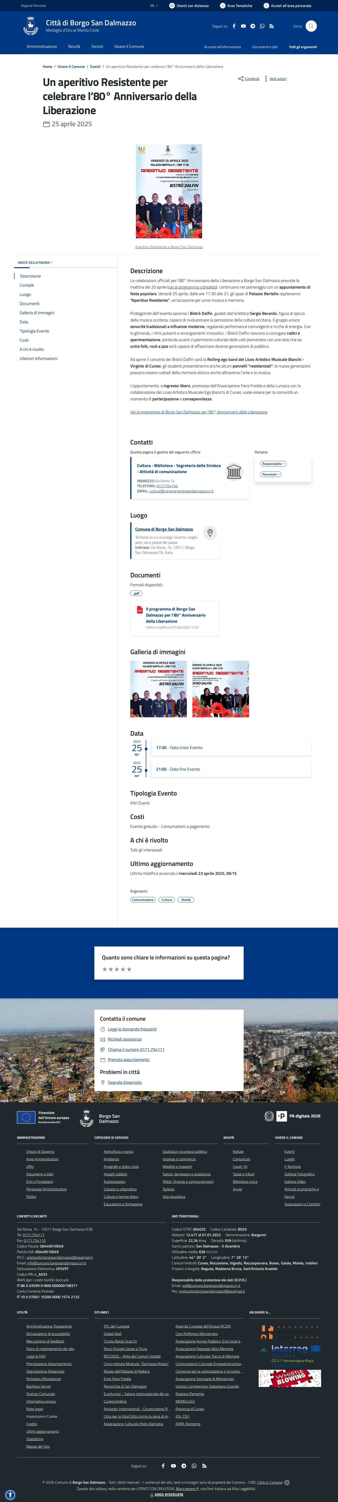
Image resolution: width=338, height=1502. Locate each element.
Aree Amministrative (42, 1159)
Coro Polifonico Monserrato (197, 1333)
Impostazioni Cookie (41, 1416)
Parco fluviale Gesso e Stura (125, 1348)
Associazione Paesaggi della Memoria (204, 1348)
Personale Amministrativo (46, 1189)
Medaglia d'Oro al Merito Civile (72, 30)
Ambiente (111, 1159)
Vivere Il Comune (71, 66)
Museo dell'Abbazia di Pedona (127, 1371)
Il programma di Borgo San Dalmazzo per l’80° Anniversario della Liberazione (176, 615)
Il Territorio (292, 1166)
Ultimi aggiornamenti (42, 1431)
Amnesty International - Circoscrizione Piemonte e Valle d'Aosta (154, 1409)
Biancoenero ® (187, 1488)
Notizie (238, 1151)
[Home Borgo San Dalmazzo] (78, 26)
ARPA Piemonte (188, 1424)
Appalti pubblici (115, 1174)
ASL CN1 (183, 1416)
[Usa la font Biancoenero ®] (189, 5)
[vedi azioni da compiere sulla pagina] (274, 78)
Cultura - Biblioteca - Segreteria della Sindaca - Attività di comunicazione (179, 468)
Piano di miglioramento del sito (50, 1348)
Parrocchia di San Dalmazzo (125, 1386)
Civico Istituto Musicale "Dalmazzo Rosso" (136, 1364)
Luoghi (289, 1159)
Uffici (30, 1166)
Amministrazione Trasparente (49, 1326)
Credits (31, 1424)
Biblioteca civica (245, 1181)
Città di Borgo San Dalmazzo (91, 23)
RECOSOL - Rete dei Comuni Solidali (132, 1356)
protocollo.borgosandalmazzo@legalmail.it (60, 1257)
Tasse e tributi (243, 1174)
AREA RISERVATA (166, 1494)
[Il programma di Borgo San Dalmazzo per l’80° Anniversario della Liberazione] (140, 610)
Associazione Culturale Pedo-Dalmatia (133, 1424)
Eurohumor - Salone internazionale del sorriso (139, 1394)
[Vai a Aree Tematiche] (236, 5)
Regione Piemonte (190, 1394)
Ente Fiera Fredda (117, 1379)
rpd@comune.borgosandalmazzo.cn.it (211, 1285)
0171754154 (167, 486)
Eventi (95, 66)
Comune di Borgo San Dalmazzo (164, 529)
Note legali (34, 1409)
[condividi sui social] (248, 78)
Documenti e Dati (39, 1174)
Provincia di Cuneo (190, 1409)
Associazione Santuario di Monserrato (205, 1379)
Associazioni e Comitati (302, 1204)
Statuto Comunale (40, 1394)
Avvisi (237, 1189)
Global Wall (113, 1333)
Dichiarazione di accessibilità (48, 1333)
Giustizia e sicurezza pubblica (185, 1151)
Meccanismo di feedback (45, 1341)
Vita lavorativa (174, 1196)
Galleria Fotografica (299, 1174)
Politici (31, 1196)
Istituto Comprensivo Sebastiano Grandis (207, 1386)
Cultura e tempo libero (121, 1196)
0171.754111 (34, 1235)
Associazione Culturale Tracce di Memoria (207, 1356)
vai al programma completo (192, 287)
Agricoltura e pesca (118, 1151)
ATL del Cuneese (117, 1326)
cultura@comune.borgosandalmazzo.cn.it (182, 491)
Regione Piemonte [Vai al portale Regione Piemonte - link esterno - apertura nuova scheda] (33, 5)
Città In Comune (270, 1482)
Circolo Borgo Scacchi (120, 1341)
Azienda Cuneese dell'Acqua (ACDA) (203, 1326)
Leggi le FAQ (36, 1356)
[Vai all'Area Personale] (287, 5)
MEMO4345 (185, 1401)
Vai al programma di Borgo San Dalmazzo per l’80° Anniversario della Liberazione (198, 412)
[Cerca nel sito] (311, 26)
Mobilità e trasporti (177, 1166)
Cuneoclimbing (115, 1401)
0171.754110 (35, 1240)
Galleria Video (295, 1181)
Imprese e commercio (179, 1159)
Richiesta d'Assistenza (43, 1379)
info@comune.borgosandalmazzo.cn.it (56, 1263)
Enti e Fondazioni (39, 1181)
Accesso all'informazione (222, 47)
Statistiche (34, 1439)
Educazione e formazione (123, 1204)
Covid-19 (240, 1166)
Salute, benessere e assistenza (187, 1174)
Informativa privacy (41, 1401)
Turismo (168, 1189)
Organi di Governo (40, 1151)
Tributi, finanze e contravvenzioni (188, 1181)
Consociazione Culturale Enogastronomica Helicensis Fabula (222, 1364)
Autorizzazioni (114, 1181)
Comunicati (241, 1159)
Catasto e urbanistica (120, 1189)
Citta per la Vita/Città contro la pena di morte (139, 1416)
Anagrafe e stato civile (121, 1166)
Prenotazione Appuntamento (49, 1364)
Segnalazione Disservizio (45, 1371)
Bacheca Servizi (38, 1386)
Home (47, 66)
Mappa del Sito (38, 1446)
